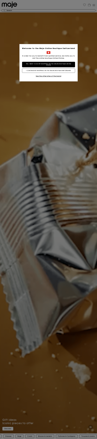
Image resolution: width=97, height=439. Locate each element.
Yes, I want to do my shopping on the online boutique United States (48, 64)
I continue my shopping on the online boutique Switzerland (48, 70)
